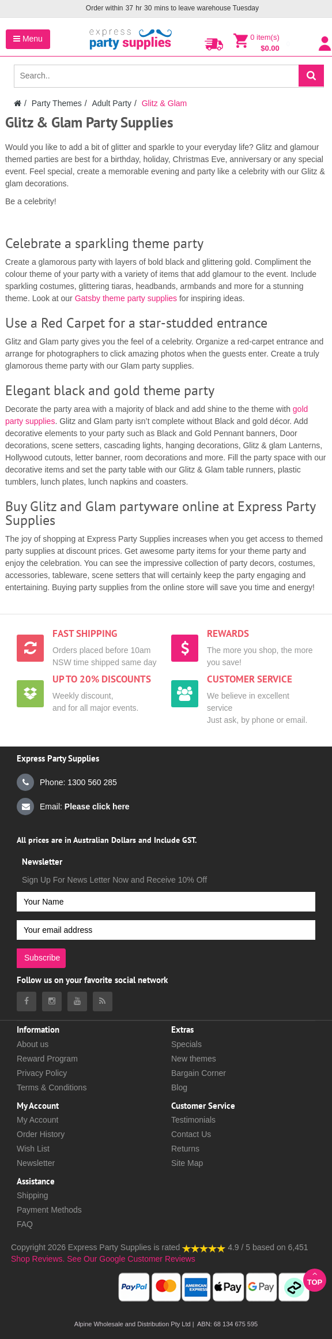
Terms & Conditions (51, 1087)
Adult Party (111, 103)
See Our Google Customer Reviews (130, 1258)
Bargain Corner (198, 1073)
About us (32, 1044)
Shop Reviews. (38, 1258)
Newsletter (36, 1163)
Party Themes (57, 103)
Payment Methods (49, 1209)
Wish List (33, 1148)
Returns (185, 1148)
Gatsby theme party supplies (125, 298)
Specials (186, 1044)
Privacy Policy (42, 1073)
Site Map (187, 1163)
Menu (28, 38)
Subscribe (42, 957)
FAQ (25, 1224)
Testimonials (193, 1119)
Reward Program (47, 1058)
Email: (73, 806)
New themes (193, 1058)
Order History (41, 1134)
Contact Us (191, 1134)
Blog (179, 1087)
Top (314, 1278)
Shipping (32, 1195)
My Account (37, 1119)
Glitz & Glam (164, 103)
